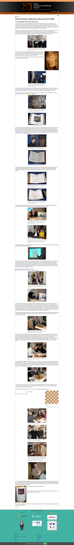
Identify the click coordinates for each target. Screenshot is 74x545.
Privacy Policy (43, 0)
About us (19, 0)
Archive (39, 13)
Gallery (31, 389)
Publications (22, 13)
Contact (49, 0)
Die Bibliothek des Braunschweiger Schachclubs (24, 270)
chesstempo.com (56, 406)
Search (47, 13)
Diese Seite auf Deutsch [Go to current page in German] (55, 11)
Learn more (40, 543)
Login (55, 0)
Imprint (46, 0)
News (16, 13)
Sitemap (52, 0)
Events (18, 13)
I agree (45, 543)
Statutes (27, 0)
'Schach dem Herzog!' (20, 133)
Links (36, 13)
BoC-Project (33, 13)
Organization (23, 0)
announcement (45, 31)
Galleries (43, 13)
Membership (27, 13)
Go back (16, 506)
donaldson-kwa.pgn (22, 393)
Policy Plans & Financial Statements (34, 0)
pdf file (28, 266)
